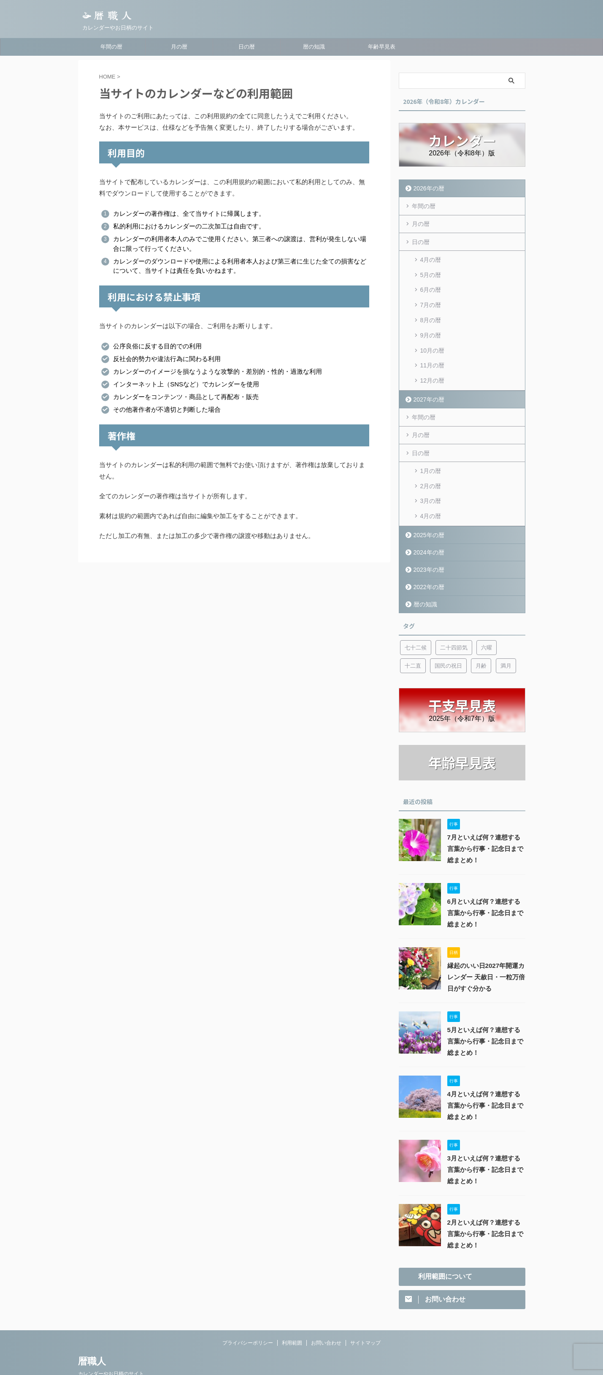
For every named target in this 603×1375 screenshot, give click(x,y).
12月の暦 (432, 365)
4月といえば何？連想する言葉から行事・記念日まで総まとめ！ (485, 1081)
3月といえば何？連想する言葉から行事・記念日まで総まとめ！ (485, 1145)
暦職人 (92, 1338)
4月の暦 (430, 257)
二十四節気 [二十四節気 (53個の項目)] (454, 623)
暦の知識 (314, 46)
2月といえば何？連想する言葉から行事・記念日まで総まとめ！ (485, 1210)
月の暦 (179, 46)
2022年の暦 (427, 563)
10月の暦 (432, 338)
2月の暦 (430, 466)
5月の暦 (430, 271)
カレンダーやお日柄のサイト (111, 1350)
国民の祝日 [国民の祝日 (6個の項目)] (448, 642)
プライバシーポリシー (247, 1320)
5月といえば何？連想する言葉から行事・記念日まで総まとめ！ (485, 1017)
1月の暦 (430, 452)
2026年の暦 (427, 188)
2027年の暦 (427, 383)
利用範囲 (292, 1320)
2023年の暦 (427, 545)
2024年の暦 (427, 528)
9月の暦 (430, 325)
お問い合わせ (326, 1320)
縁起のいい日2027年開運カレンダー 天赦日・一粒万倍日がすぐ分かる (483, 953)
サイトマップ (365, 1320)
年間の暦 (111, 46)
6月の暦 (430, 284)
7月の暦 (430, 298)
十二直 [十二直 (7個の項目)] (413, 642)
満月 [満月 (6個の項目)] (505, 642)
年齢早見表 (381, 46)
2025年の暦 (427, 511)
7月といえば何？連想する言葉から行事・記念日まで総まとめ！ (485, 825)
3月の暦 (430, 479)
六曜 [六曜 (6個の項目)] (486, 623)
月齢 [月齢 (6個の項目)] (481, 642)
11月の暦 (432, 352)
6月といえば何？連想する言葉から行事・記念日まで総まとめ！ (485, 889)
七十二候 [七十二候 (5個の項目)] (416, 623)
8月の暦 (430, 311)
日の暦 (246, 46)
